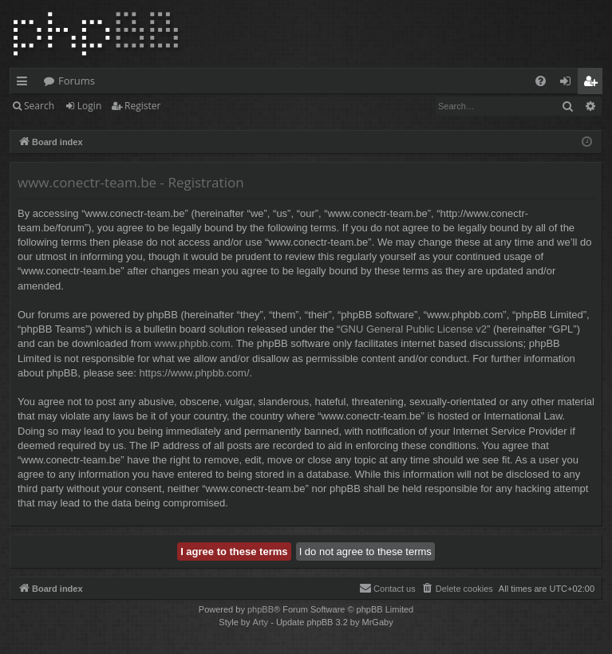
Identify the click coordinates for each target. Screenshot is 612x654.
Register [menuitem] (593, 83)
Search (39, 105)
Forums (76, 80)
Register (142, 105)
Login (89, 105)
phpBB (260, 609)
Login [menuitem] (568, 83)
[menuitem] (540, 81)
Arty (261, 622)
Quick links (25, 83)
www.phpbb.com (192, 343)
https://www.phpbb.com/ (195, 373)
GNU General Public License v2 (413, 329)
